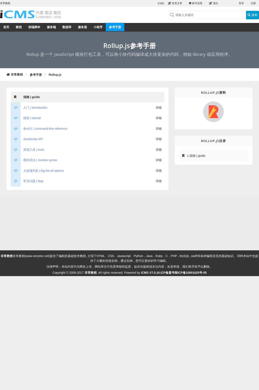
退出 (213, 3)
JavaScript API (33, 139)
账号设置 (195, 3)
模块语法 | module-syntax (40, 160)
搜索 (252, 15)
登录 (241, 3)
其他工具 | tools (33, 149)
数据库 (66, 27)
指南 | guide (31, 97)
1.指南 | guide (196, 155)
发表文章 (175, 3)
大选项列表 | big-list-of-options (43, 170)
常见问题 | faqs (33, 181)
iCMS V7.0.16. (151, 272)
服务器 (82, 27)
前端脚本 (34, 27)
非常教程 (17, 74)
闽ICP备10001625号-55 (191, 272)
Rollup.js (55, 74)
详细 (159, 107)
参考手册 (115, 27)
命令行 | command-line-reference (45, 128)
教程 (19, 27)
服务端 (51, 27)
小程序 (98, 27)
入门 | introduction (35, 107)
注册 (253, 3)
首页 (6, 27)
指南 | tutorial (32, 118)
